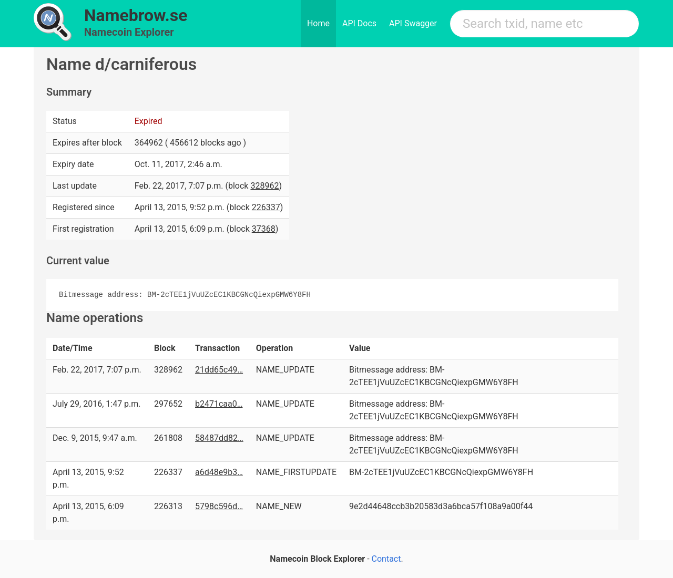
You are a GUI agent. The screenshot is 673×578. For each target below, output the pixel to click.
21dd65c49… (219, 370)
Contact (386, 559)
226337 (266, 207)
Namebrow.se (136, 15)
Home (318, 23)
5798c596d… (219, 506)
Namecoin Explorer (129, 32)
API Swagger (413, 23)
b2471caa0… (218, 404)
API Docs (359, 23)
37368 (264, 229)
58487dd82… (219, 438)
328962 (264, 186)
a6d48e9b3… (219, 472)
